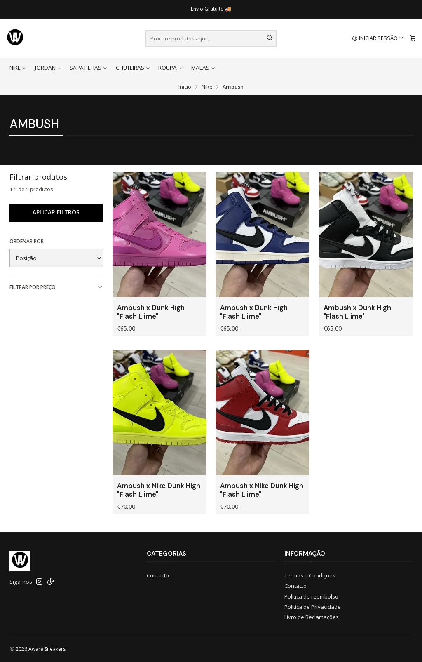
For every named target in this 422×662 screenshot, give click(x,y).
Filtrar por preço (56, 287)
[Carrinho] (412, 38)
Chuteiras (133, 67)
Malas (203, 67)
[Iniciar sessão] (378, 38)
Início (184, 86)
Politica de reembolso (311, 596)
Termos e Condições (309, 575)
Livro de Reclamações (311, 617)
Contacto (158, 575)
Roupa (170, 67)
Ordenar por (26, 241)
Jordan (48, 67)
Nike (18, 67)
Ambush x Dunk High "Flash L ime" (151, 312)
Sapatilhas (89, 67)
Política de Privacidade (312, 606)
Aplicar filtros (56, 212)
